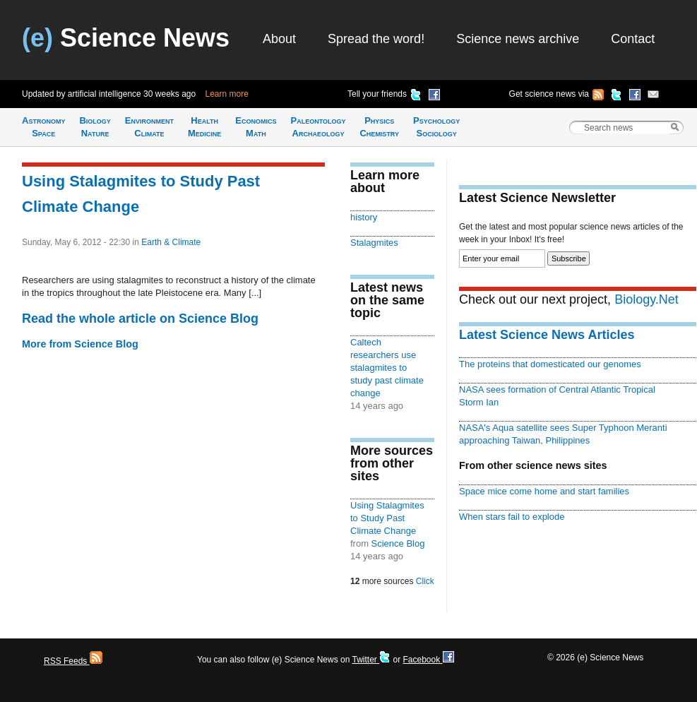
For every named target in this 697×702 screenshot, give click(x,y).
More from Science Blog (80, 344)
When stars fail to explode (511, 516)
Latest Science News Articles (546, 335)
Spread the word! (376, 39)
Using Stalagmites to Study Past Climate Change (387, 518)
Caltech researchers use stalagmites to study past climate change (387, 367)
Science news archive (517, 39)
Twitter (371, 660)
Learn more (227, 94)
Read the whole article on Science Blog (140, 318)
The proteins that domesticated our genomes (550, 364)
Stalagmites (374, 242)
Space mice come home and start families (544, 491)
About (279, 39)
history (363, 217)
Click (425, 581)
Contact (633, 39)
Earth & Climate (171, 242)
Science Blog (398, 543)
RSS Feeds (73, 661)
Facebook (428, 660)
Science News (126, 37)
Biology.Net (646, 299)
